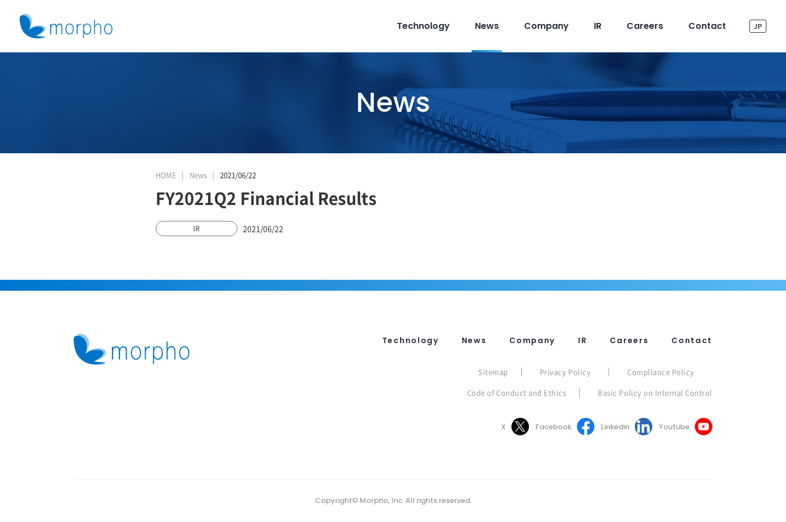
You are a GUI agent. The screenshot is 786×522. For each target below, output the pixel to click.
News (198, 175)
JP (758, 26)
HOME (166, 175)
